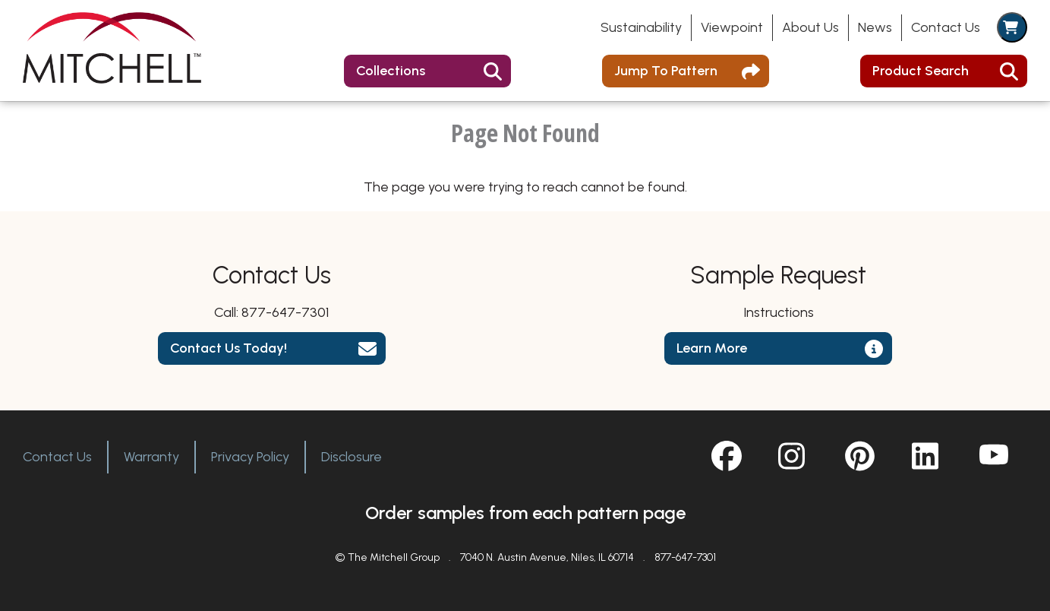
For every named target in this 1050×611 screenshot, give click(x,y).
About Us (810, 27)
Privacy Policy (250, 456)
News (875, 27)
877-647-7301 (285, 312)
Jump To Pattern (665, 70)
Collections (390, 70)
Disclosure (351, 456)
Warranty (151, 456)
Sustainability (641, 27)
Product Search (920, 70)
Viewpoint (732, 27)
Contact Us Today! (228, 348)
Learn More (711, 348)
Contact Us (945, 27)
